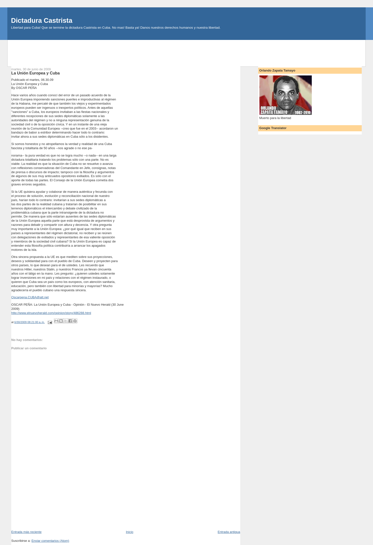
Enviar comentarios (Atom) (50, 541)
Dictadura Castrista (41, 20)
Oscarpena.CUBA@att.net (30, 297)
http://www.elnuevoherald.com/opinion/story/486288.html (51, 313)
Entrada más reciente (26, 532)
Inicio (129, 532)
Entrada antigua (229, 532)
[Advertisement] (186, 51)
